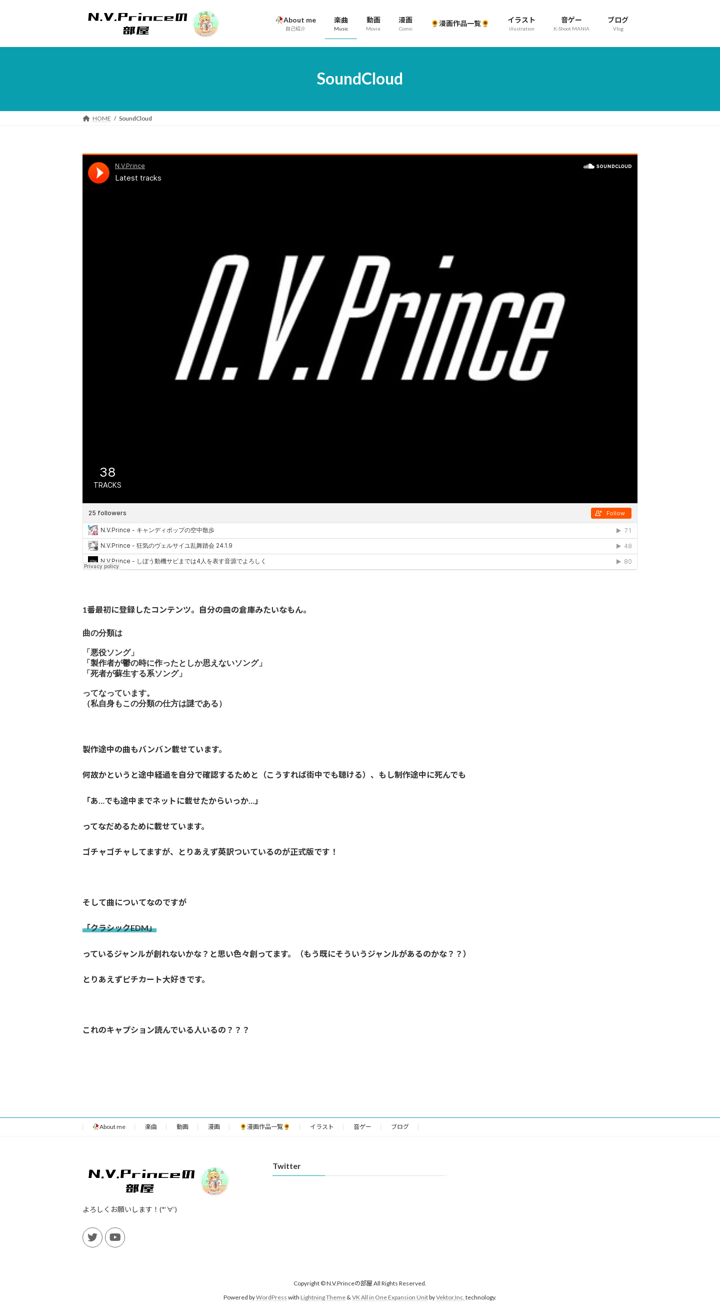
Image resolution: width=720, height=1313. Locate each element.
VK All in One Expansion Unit (390, 1307)
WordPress (271, 1307)
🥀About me (109, 1136)
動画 (182, 1136)
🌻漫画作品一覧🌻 (265, 1136)
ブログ (400, 1136)
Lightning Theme (323, 1307)
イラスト (322, 1136)
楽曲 (151, 1136)
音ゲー (363, 1136)
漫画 (214, 1136)
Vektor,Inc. (450, 1307)
